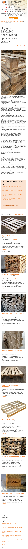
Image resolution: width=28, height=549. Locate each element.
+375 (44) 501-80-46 (13, 12)
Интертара (14, 239)
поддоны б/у (9, 21)
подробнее (4, 249)
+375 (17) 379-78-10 (13, 15)
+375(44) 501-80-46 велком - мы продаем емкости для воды (12, 199)
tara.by (3, 544)
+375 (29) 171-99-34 (13, 8)
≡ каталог (11, 18)
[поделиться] (17, 46)
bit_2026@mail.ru (6, 541)
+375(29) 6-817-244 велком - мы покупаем (12, 190)
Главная (3, 21)
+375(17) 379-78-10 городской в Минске (11, 186)
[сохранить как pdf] (24, 46)
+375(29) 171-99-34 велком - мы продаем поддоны (12, 195)
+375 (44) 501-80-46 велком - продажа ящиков (13, 202)
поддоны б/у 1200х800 (18, 21)
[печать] (20, 46)
